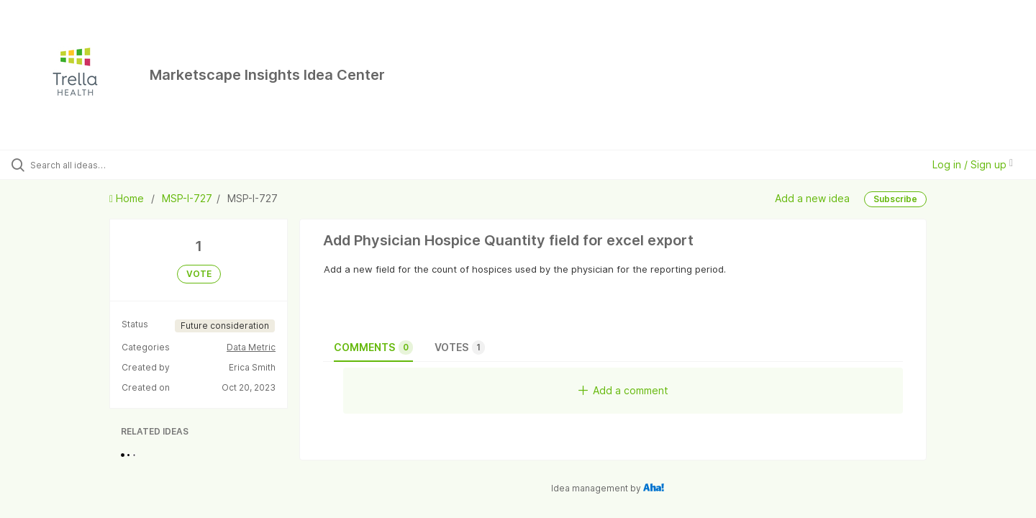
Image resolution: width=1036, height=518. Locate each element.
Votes (460, 347)
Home (128, 198)
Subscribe (895, 199)
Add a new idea (812, 198)
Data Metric (251, 347)
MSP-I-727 (187, 198)
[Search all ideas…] (121, 164)
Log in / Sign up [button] (972, 164)
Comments (373, 347)
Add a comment (623, 390)
